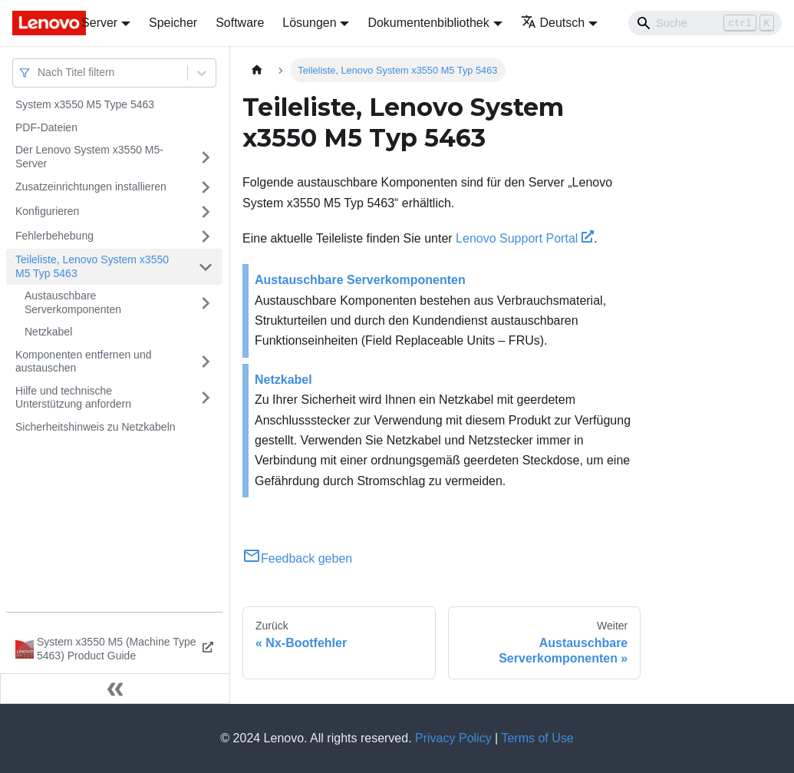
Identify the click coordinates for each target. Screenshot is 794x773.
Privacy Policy (453, 738)
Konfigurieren (47, 211)
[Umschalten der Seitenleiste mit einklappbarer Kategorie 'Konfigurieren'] (205, 212)
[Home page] (257, 70)
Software (240, 22)
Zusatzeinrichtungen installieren (90, 186)
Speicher (173, 22)
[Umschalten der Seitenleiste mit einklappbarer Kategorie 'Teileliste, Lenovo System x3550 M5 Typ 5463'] (205, 267)
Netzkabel (48, 331)
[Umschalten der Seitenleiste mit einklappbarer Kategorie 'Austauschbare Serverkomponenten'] (205, 303)
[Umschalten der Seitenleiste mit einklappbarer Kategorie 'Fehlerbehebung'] (205, 236)
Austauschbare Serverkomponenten (73, 302)
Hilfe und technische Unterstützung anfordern (73, 398)
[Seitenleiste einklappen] (115, 688)
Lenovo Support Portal (525, 238)
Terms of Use (537, 738)
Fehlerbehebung (54, 236)
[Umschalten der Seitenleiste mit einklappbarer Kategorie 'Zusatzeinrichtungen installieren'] (205, 187)
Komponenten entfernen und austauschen (83, 362)
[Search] (705, 23)
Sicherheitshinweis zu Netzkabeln (95, 427)
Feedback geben (297, 558)
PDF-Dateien (46, 127)
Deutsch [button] (553, 22)
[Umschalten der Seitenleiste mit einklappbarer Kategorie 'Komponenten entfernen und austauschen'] (205, 362)
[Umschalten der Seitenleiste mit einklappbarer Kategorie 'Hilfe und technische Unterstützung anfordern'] (205, 398)
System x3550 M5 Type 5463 (84, 104)
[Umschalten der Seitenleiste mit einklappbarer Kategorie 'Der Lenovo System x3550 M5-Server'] (205, 157)
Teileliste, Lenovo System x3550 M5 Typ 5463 (92, 266)
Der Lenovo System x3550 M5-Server (89, 157)
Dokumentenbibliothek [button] (428, 22)
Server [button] (99, 22)
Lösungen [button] (309, 22)
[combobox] (39, 72)
